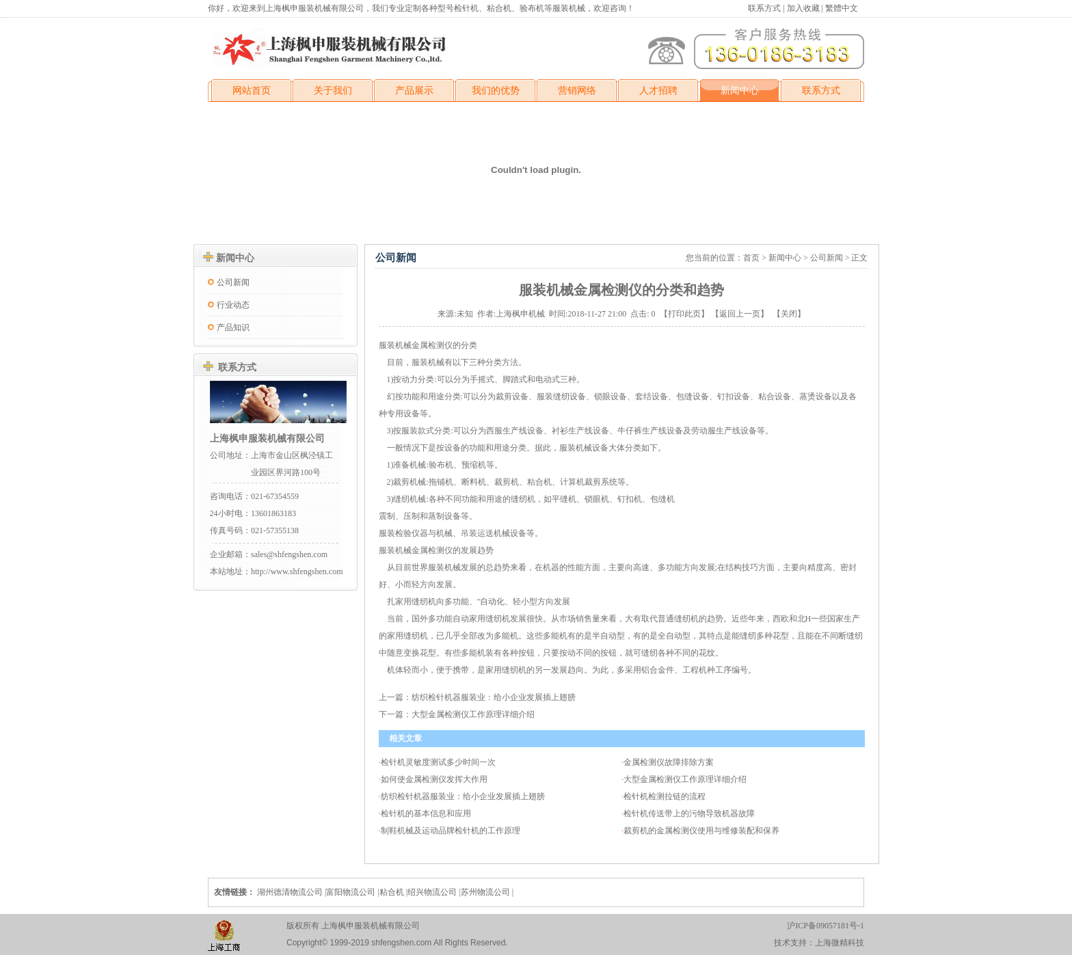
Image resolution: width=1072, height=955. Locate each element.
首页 (751, 258)
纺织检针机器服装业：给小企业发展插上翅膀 (494, 697)
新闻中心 (740, 90)
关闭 (789, 314)
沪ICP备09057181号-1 (825, 925)
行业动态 (233, 305)
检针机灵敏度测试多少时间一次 (438, 762)
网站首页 (251, 90)
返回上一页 (739, 314)
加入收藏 (803, 8)
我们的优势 (496, 90)
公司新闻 (233, 282)
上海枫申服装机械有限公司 (267, 438)
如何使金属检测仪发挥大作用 (434, 779)
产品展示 (414, 90)
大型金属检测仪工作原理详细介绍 (473, 714)
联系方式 (765, 8)
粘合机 (391, 892)
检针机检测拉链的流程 (665, 796)
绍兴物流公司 (432, 892)
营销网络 (577, 90)
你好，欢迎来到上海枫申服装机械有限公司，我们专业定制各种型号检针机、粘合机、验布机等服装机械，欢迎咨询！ (421, 8)
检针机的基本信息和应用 (426, 813)
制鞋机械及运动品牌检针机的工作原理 (450, 830)
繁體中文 (841, 8)
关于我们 (333, 90)
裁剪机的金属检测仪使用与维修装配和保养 (701, 830)
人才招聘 (658, 90)
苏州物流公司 (485, 892)
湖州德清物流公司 (290, 892)
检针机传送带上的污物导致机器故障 (689, 813)
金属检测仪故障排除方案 (669, 762)
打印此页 (684, 314)
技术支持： (794, 942)
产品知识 (233, 327)
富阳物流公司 (350, 892)
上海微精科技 (839, 942)
